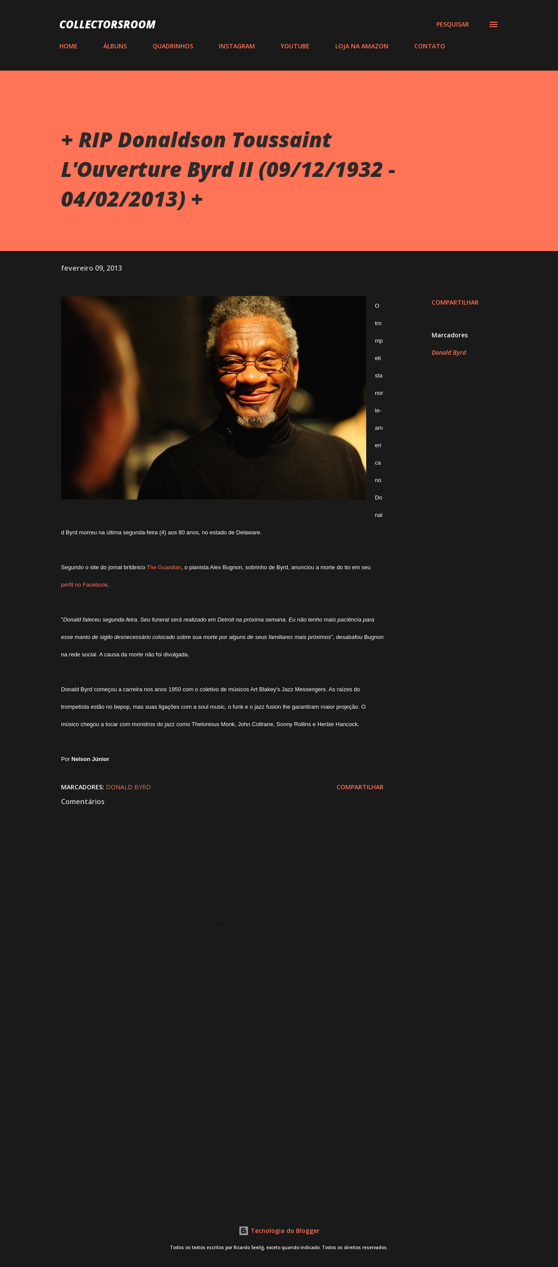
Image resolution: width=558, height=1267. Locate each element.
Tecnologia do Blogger (279, 1230)
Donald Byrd (449, 352)
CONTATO (429, 46)
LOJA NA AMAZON (361, 46)
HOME (68, 46)
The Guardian (163, 567)
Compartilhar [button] (455, 302)
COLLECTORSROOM (107, 24)
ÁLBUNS (115, 46)
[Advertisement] (208, 1094)
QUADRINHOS (173, 46)
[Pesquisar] (452, 24)
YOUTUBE (295, 46)
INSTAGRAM (237, 46)
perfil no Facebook (84, 584)
